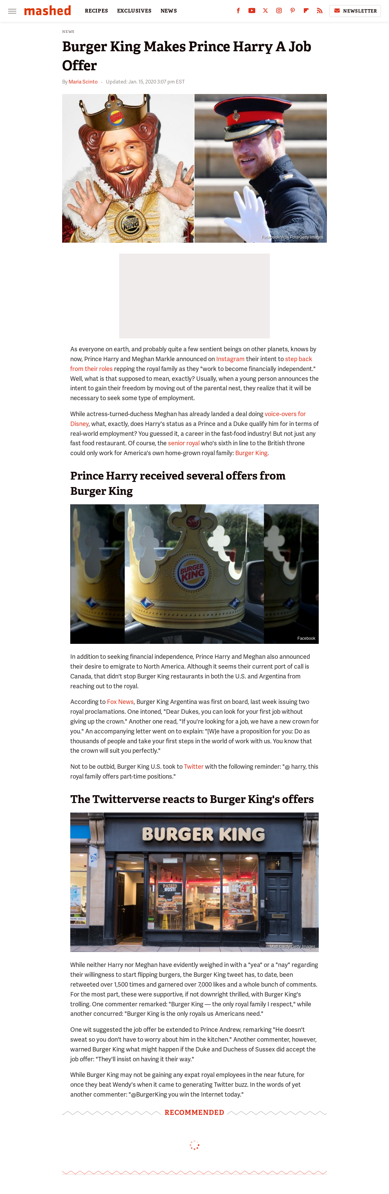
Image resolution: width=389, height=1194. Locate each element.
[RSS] (320, 12)
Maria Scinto (83, 81)
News (68, 32)
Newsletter (355, 11)
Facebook (306, 638)
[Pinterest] (293, 12)
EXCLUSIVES (134, 10)
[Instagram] (279, 12)
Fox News (120, 702)
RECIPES (96, 10)
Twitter (194, 766)
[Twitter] (265, 12)
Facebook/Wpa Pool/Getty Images (292, 237)
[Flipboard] (306, 12)
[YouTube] (252, 12)
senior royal (184, 443)
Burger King (251, 453)
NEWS (169, 10)
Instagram (230, 359)
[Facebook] (238, 12)
